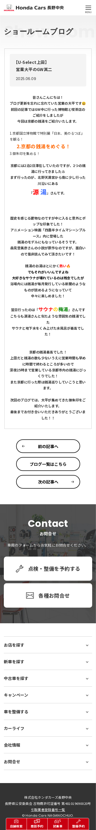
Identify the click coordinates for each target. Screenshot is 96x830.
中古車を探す (16, 678)
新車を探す (14, 661)
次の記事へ (48, 482)
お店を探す (14, 645)
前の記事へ (48, 446)
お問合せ (12, 761)
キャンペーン (16, 695)
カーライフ (14, 728)
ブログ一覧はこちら (48, 464)
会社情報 (12, 745)
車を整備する (16, 711)
